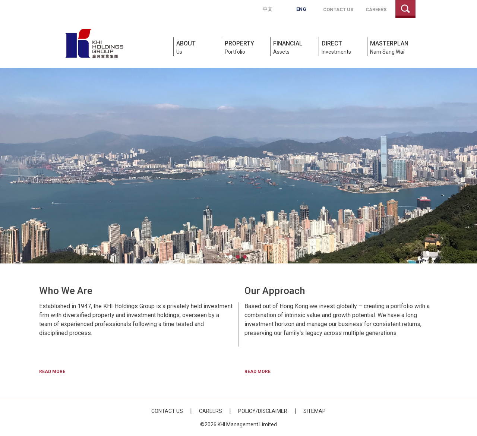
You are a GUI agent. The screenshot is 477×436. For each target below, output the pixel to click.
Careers (376, 9)
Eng (301, 9)
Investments (343, 47)
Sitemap (314, 411)
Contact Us (338, 9)
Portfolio (246, 47)
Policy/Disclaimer (262, 411)
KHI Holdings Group (94, 43)
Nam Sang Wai (393, 47)
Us (198, 47)
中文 (267, 9)
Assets (295, 47)
